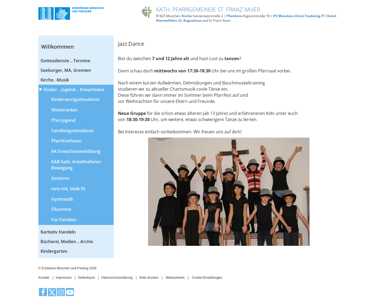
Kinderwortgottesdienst (75, 99)
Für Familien (63, 220)
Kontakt (43, 277)
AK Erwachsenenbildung (75, 151)
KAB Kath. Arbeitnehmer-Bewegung (76, 165)
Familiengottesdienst (72, 131)
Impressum (64, 277)
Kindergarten (54, 251)
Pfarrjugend (63, 120)
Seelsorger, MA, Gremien (66, 70)
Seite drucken (148, 277)
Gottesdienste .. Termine (65, 61)
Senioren (60, 178)
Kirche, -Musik (55, 80)
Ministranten (64, 110)
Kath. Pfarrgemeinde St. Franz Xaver (208, 9)
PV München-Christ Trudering (296, 16)
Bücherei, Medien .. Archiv (67, 241)
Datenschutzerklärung (117, 277)
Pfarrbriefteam (66, 141)
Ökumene (61, 209)
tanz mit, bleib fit (68, 189)
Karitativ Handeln (58, 232)
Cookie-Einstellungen (207, 277)
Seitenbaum (86, 277)
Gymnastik (62, 199)
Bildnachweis (175, 277)
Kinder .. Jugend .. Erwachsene (74, 89)
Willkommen (57, 46)
